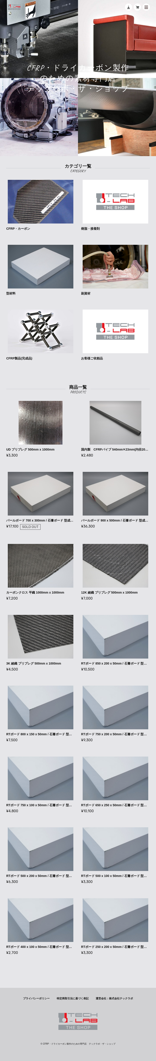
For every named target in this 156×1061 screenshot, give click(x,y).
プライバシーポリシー (36, 998)
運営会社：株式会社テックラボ (114, 998)
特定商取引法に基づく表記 (73, 998)
